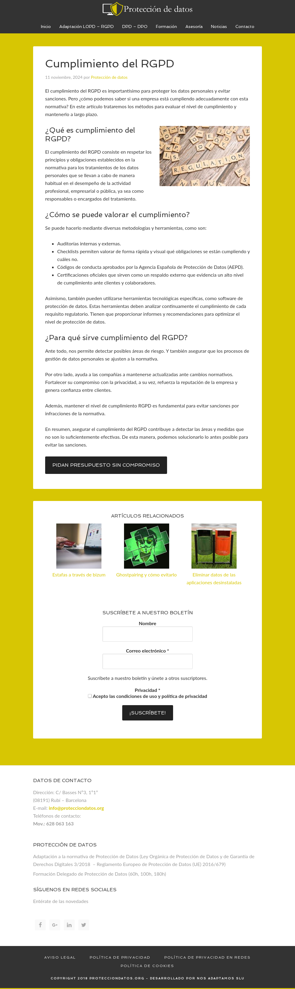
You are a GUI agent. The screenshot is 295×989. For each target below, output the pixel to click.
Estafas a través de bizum (79, 574)
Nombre (147, 623)
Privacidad (147, 690)
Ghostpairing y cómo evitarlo (146, 574)
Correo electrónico (147, 650)
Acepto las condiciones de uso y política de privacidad (147, 696)
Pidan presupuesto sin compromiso (106, 465)
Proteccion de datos (147, 9)
